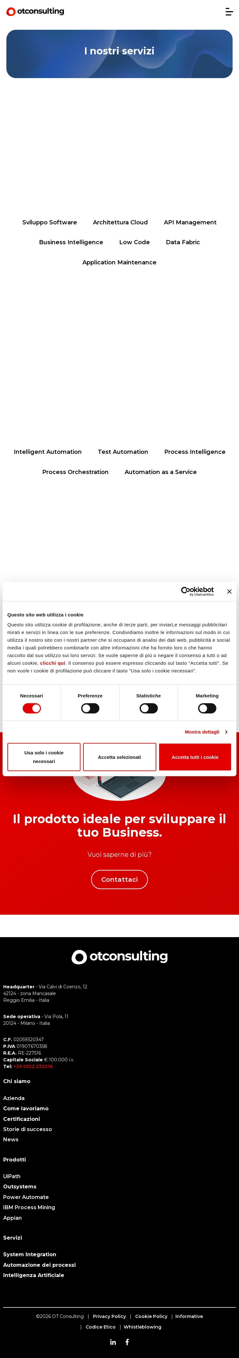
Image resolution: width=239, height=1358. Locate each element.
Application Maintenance (119, 262)
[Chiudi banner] (229, 591)
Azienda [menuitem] (14, 1098)
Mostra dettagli (202, 732)
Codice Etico (101, 1327)
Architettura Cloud (120, 222)
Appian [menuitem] (12, 1218)
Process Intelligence (195, 451)
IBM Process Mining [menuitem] (29, 1207)
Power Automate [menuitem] (26, 1197)
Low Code (134, 242)
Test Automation (123, 451)
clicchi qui (53, 663)
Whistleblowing (142, 1327)
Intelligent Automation (48, 451)
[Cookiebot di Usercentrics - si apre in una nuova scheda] (186, 591)
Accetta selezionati (119, 757)
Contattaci (119, 879)
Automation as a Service (161, 472)
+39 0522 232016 (32, 1066)
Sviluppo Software (49, 222)
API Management (190, 222)
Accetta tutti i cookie (195, 757)
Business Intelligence (71, 242)
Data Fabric (183, 242)
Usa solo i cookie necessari (44, 757)
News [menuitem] (11, 1140)
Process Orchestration (75, 472)
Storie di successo (27, 1129)
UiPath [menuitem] (11, 1176)
